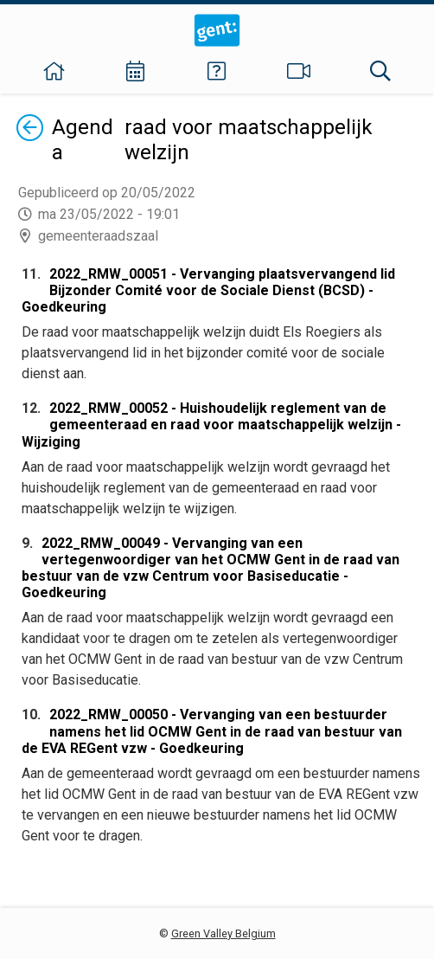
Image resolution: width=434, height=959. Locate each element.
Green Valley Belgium (223, 933)
